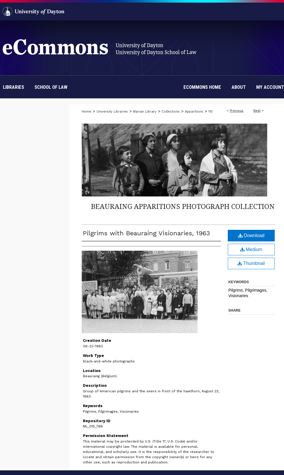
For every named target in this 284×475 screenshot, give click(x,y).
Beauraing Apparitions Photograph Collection (183, 206)
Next (257, 111)
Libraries (13, 87)
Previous (236, 111)
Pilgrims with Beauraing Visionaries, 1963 (146, 233)
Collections (171, 111)
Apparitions (194, 111)
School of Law (51, 87)
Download (251, 235)
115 (210, 111)
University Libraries (112, 111)
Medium (251, 249)
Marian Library (144, 111)
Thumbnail (251, 263)
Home (86, 111)
